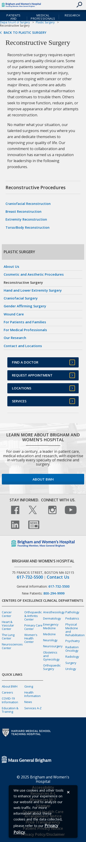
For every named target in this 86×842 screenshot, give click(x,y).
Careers (7, 692)
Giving (28, 686)
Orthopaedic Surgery (52, 667)
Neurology (50, 640)
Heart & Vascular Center (8, 625)
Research (72, 15)
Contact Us (58, 577)
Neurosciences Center (12, 646)
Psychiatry (72, 641)
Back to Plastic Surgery (25, 32)
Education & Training (10, 710)
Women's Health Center (30, 638)
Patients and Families (13, 18)
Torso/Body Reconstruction (28, 227)
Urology (70, 669)
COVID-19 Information (10, 700)
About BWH (43, 479)
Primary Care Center (33, 627)
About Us (11, 266)
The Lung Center (8, 636)
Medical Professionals (43, 17)
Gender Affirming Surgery (25, 306)
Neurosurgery (53, 646)
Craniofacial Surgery (21, 298)
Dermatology (52, 618)
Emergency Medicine (50, 626)
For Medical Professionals (25, 329)
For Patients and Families (25, 322)
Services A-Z (33, 708)
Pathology (72, 612)
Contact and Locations (23, 345)
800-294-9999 (53, 593)
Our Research (15, 337)
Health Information (32, 694)
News (28, 702)
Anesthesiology (54, 612)
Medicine (49, 634)
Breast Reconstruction (24, 211)
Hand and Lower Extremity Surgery (33, 290)
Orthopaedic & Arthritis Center (33, 615)
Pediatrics (72, 618)
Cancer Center (7, 614)
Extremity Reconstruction (26, 219)
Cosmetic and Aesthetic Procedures (34, 274)
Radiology (72, 656)
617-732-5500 (30, 577)
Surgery (70, 663)
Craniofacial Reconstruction (28, 203)
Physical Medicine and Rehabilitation (75, 629)
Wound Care (14, 314)
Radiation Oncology (72, 649)
